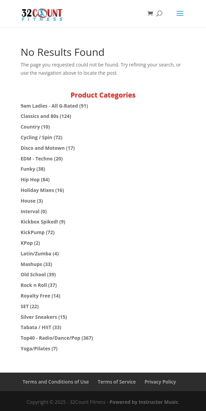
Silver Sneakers (39, 317)
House (28, 200)
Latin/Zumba (36, 253)
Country (30, 126)
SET (25, 306)
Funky (28, 169)
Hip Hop (30, 179)
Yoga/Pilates (35, 348)
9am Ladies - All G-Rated (49, 105)
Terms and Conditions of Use (56, 381)
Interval (30, 211)
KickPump (32, 232)
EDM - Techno (37, 158)
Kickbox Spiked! (39, 221)
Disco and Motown (43, 148)
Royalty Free (35, 295)
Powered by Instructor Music (144, 402)
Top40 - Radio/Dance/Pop (50, 338)
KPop (27, 243)
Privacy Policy (160, 381)
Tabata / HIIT (36, 327)
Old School (33, 274)
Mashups (31, 264)
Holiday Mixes (37, 190)
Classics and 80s (40, 116)
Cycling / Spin (36, 137)
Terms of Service (117, 381)
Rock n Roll (34, 285)
